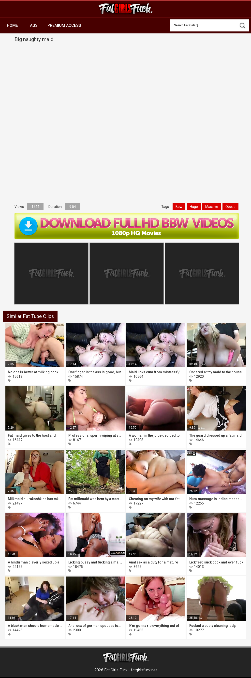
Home (12, 25)
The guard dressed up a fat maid (215, 435)
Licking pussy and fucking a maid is (95, 562)
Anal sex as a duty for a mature (153, 562)
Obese (230, 207)
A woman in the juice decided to (154, 435)
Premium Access (64, 25)
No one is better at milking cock (33, 372)
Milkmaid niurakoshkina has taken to (35, 499)
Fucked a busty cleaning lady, (212, 626)
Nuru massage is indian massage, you (216, 499)
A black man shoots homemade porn (35, 626)
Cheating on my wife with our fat (154, 499)
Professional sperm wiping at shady (95, 435)
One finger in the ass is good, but (94, 372)
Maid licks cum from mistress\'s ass (156, 372)
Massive (211, 207)
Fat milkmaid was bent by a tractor (95, 499)
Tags (33, 25)
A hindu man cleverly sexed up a (33, 562)
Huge (194, 207)
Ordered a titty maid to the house (215, 372)
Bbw (179, 207)
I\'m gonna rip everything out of (154, 626)
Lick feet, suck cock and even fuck (216, 562)
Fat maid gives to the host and (32, 435)
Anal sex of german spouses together (95, 626)
